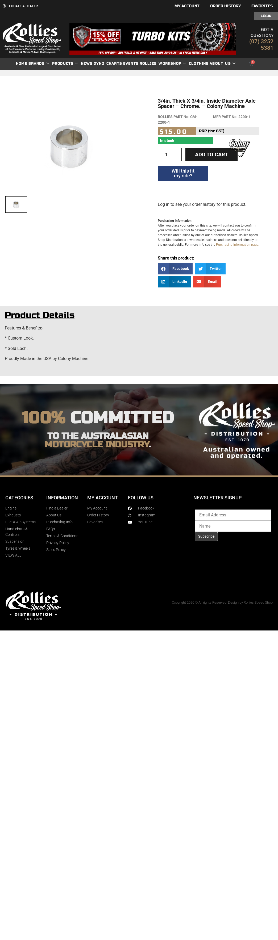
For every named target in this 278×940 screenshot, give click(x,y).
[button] (175, 268)
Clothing (199, 63)
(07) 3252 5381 (261, 44)
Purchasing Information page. (237, 245)
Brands (38, 63)
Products (65, 63)
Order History (225, 6)
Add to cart (211, 154)
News (87, 63)
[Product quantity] (170, 154)
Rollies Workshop (163, 63)
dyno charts (108, 63)
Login (266, 16)
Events (131, 63)
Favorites (262, 6)
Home (21, 63)
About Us (223, 63)
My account (187, 6)
